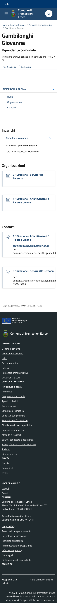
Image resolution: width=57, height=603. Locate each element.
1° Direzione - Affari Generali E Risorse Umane (31, 238)
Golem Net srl (24, 596)
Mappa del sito (9, 579)
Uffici (4, 358)
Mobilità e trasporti (12, 435)
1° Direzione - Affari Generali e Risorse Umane (31, 200)
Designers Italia (26, 600)
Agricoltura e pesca (12, 387)
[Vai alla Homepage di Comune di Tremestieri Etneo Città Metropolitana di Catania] (26, 14)
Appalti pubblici (10, 401)
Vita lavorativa (9, 454)
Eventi (5, 493)
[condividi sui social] (9, 66)
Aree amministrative (12, 353)
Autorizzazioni (9, 406)
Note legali (7, 555)
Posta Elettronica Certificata (16, 516)
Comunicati (8, 468)
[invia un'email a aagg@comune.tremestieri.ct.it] (31, 246)
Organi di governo (11, 348)
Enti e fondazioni (10, 363)
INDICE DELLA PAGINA (14, 89)
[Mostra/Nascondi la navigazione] (6, 13)
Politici (5, 368)
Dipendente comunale (16, 138)
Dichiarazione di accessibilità (16, 560)
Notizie (5, 463)
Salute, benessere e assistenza (17, 439)
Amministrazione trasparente (17, 545)
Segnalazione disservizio (14, 536)
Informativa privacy (12, 550)
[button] (9, 4)
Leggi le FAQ (8, 526)
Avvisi (5, 473)
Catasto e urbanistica (13, 411)
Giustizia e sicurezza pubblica (17, 425)
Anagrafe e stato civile (13, 396)
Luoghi (5, 488)
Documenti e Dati (11, 377)
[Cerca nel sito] (48, 13)
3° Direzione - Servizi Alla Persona (28, 176)
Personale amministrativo (15, 373)
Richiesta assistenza (12, 541)
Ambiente (7, 391)
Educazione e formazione (15, 420)
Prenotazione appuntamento (16, 531)
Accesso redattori (46, 600)
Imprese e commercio (13, 430)
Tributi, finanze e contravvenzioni (19, 444)
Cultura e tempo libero (13, 415)
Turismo (6, 449)
